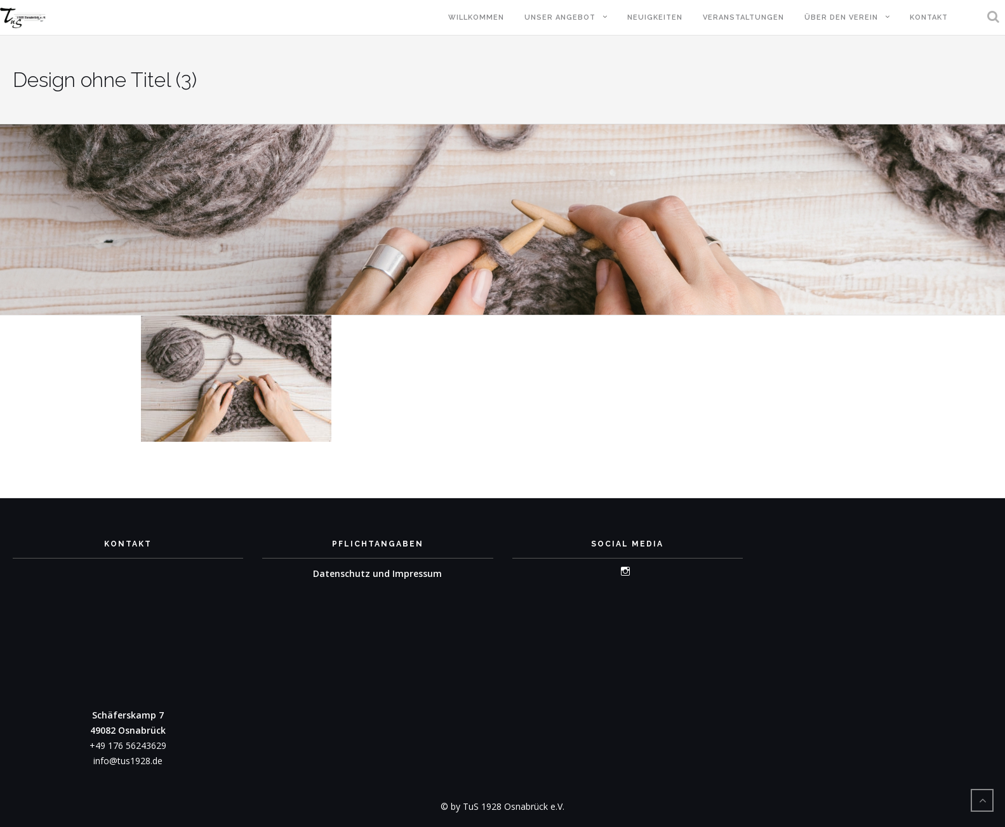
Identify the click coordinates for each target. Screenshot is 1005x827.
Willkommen (476, 17)
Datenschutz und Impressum (377, 573)
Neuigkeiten (654, 17)
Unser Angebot (560, 17)
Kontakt (929, 17)
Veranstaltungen (743, 17)
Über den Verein (841, 17)
